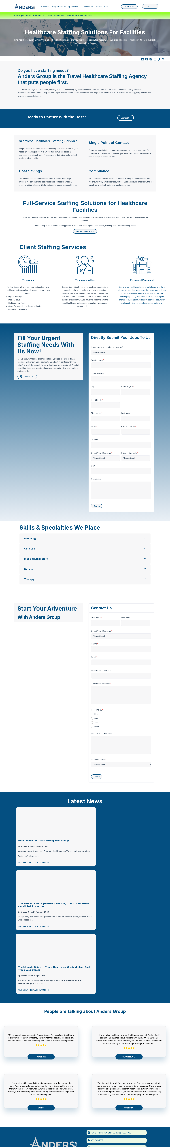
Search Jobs (28, 1071)
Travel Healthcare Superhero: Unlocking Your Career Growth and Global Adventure (84, 843)
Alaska (95, 1058)
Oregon (95, 1082)
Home (25, 1045)
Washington (97, 1092)
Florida (95, 1068)
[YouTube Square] (154, 59)
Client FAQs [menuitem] (38, 15)
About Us (26, 1064)
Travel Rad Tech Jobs (136, 1054)
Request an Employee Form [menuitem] (79, 15)
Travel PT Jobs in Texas (137, 1101)
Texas (94, 1087)
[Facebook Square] (146, 59)
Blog (24, 1075)
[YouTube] (53, 1034)
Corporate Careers (30, 1085)
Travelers (43, 6)
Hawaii (95, 1073)
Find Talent (27, 1059)
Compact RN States (101, 1049)
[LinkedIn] (142, 59)
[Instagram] (49, 1034)
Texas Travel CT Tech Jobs (138, 1096)
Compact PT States (101, 1054)
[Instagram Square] (150, 59)
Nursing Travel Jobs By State (69, 1060)
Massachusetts (98, 1077)
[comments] (65, 1034)
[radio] (121, 714)
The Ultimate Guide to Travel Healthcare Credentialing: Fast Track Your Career (132, 843)
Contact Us (100, 6)
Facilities (86, 6)
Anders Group (27, 849)
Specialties (73, 6)
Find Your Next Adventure (33, 868)
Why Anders (57, 6)
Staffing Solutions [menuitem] (22, 15)
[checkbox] (121, 720)
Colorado (96, 1063)
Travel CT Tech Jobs (135, 1049)
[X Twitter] (163, 59)
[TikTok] (159, 59)
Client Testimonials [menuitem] (55, 15)
